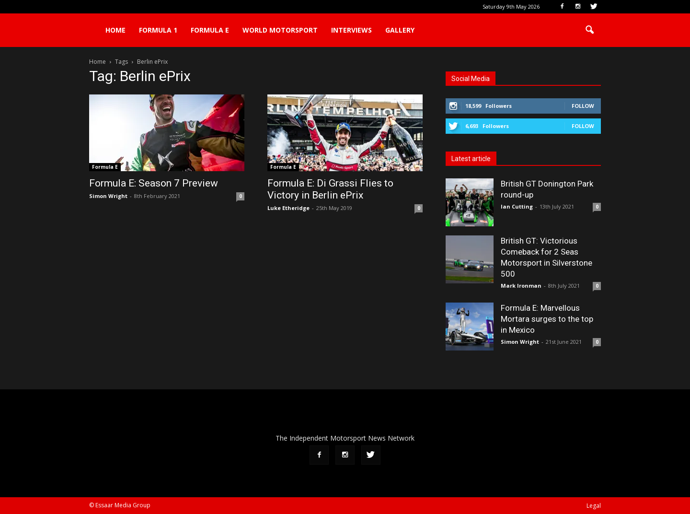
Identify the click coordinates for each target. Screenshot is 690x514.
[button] (589, 30)
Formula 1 (158, 30)
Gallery (399, 30)
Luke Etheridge (288, 207)
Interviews (351, 30)
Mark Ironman (521, 285)
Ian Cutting (517, 206)
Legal (593, 506)
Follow (583, 105)
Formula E (210, 30)
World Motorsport (280, 30)
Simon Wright (108, 195)
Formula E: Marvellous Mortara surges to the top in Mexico (547, 319)
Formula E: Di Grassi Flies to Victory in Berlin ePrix (330, 189)
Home (115, 30)
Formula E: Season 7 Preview (153, 183)
